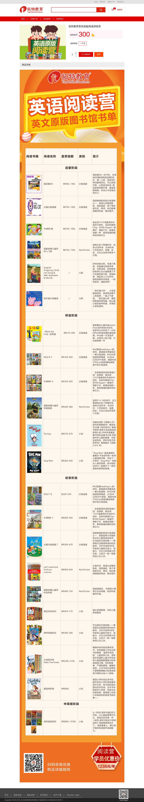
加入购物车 (85, 54)
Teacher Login (73, 795)
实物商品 (59, 19)
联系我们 (45, 795)
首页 (23, 19)
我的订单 (111, 2)
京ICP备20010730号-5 (55, 800)
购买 (99, 54)
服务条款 (19, 795)
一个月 (82, 43)
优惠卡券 (34, 19)
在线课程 (47, 19)
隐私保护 (32, 795)
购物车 (118, 9)
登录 (103, 2)
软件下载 (58, 795)
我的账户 (120, 2)
